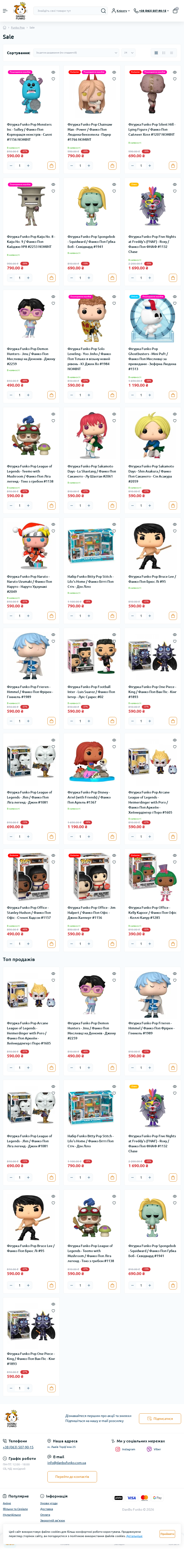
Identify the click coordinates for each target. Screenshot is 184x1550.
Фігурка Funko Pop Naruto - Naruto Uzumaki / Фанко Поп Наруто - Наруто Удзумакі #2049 (29, 584)
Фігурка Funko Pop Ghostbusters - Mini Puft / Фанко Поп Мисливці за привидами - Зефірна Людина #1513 (152, 359)
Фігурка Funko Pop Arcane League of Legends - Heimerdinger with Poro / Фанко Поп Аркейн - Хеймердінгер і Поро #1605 (150, 802)
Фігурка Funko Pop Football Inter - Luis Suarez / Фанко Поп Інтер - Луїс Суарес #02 (91, 692)
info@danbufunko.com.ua (66, 1463)
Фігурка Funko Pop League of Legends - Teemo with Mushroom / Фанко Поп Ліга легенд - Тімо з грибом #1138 (30, 473)
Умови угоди (49, 1503)
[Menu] (5, 10)
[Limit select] (128, 52)
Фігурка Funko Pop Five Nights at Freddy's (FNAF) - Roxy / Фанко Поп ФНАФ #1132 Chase (152, 244)
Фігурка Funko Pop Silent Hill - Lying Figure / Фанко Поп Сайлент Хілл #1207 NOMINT (151, 129)
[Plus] (28, 165)
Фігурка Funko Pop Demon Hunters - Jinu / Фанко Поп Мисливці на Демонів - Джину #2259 (31, 356)
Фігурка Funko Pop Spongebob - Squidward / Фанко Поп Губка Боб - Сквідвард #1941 (91, 242)
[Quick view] (53, 72)
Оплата (45, 1514)
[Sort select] (76, 52)
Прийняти (167, 1533)
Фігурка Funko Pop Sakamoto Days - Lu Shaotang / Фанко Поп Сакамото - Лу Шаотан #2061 (92, 471)
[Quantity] (19, 166)
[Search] (103, 10)
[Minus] (11, 165)
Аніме (7, 1503)
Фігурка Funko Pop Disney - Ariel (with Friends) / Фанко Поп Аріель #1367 (89, 797)
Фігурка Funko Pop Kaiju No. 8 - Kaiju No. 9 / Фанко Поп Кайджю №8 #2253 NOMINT (31, 242)
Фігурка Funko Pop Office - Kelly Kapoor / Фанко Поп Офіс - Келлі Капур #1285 (152, 913)
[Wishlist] (53, 78)
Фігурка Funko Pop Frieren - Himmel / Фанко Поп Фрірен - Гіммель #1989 (30, 692)
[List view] (163, 52)
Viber (154, 1449)
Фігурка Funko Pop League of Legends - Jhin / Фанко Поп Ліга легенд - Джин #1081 (29, 797)
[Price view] (171, 52)
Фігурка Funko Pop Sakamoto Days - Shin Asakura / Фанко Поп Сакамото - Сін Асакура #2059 (151, 473)
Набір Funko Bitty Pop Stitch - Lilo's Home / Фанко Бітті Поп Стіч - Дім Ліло (91, 582)
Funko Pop (18, 27)
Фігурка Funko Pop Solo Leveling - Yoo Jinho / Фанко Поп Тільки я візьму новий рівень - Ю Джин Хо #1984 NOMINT (89, 359)
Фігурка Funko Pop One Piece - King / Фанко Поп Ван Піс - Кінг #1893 (152, 692)
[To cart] (51, 166)
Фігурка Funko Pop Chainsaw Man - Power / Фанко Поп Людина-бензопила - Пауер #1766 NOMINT (90, 131)
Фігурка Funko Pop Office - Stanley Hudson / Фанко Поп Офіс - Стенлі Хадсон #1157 (29, 913)
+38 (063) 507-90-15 (18, 1447)
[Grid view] (156, 52)
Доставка (46, 1508)
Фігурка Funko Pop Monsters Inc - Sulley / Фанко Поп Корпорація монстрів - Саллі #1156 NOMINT (29, 131)
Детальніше (134, 1536)
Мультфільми (12, 1514)
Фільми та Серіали (15, 1508)
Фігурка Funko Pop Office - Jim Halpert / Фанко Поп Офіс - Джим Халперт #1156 (91, 913)
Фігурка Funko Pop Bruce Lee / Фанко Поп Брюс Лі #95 (152, 579)
